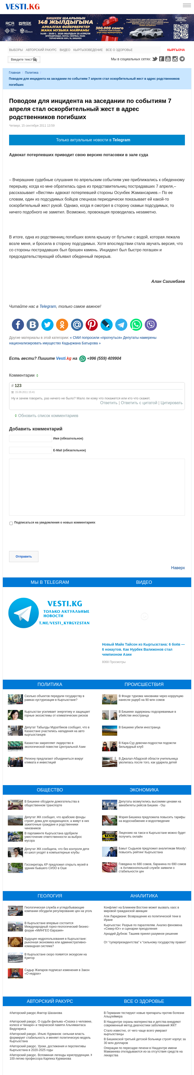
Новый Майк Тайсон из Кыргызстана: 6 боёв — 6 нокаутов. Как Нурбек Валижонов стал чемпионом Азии (143, 649)
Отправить (24, 556)
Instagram (175, 59)
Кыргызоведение (88, 50)
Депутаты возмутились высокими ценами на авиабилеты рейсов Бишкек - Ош (150, 803)
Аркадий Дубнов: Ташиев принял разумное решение (141, 933)
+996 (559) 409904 (104, 358)
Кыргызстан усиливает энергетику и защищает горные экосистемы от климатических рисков (57, 713)
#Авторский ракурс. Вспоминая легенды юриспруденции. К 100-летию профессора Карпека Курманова (51, 1022)
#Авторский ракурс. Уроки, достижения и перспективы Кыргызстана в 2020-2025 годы (48, 1013)
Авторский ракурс (41, 50)
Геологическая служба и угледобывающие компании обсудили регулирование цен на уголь (47, 909)
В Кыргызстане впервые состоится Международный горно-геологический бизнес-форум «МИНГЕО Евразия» (51, 918)
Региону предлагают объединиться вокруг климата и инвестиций (54, 760)
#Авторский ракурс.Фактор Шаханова (36, 978)
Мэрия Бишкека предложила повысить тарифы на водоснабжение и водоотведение (139, 818)
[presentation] (47, 538)
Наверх (178, 568)
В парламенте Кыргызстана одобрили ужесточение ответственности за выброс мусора (53, 837)
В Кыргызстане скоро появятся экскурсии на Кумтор (46, 933)
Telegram (182, 59)
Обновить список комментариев (48, 416)
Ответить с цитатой (139, 403)
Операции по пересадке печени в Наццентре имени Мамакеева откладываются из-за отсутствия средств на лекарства (143, 1016)
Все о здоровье (119, 50)
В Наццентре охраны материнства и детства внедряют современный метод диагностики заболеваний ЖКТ (142, 988)
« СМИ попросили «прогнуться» (96, 338)
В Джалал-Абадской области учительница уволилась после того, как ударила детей (148, 760)
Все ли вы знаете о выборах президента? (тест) (137, 1047)
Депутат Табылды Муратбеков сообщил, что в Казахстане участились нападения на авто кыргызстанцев (57, 731)
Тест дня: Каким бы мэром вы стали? (130, 1055)
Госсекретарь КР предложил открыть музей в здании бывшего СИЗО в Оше (56, 866)
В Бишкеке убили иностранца (139, 727)
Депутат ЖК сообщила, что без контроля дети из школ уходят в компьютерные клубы (57, 850)
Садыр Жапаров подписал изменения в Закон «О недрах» (51, 942)
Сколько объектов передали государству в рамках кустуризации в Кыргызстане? (54, 697)
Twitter (154, 59)
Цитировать (172, 403)
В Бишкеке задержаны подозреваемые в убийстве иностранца (147, 713)
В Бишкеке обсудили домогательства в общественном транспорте (52, 803)
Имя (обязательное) (68, 438)
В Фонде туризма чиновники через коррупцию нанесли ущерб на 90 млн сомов (151, 697)
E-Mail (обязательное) (69, 450)
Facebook (161, 59)
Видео (65, 50)
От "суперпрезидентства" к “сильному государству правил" (145, 942)
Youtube (168, 59)
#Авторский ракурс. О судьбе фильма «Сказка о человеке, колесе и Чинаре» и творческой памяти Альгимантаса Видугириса (51, 990)
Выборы (16, 50)
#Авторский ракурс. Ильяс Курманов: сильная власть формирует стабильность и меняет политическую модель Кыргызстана (50, 1002)
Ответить (108, 403)
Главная (14, 72)
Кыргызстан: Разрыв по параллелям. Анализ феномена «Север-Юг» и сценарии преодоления (143, 926)
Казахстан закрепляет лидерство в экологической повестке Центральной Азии (55, 744)
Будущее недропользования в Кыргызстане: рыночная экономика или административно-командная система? (48, 926)
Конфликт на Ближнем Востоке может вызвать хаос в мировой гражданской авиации (141, 909)
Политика (31, 72)
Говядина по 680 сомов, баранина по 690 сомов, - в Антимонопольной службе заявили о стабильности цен (142, 845)
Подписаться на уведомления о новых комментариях (54, 522)
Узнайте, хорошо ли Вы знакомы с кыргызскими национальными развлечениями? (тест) (137, 1065)
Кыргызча (176, 50)
